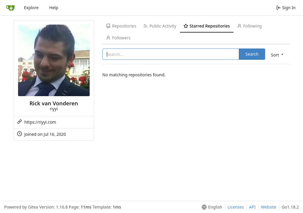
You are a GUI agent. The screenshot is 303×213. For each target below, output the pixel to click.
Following (249, 26)
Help (53, 7)
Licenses (236, 207)
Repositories (121, 26)
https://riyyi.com (40, 122)
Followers (118, 38)
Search (252, 54)
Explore (31, 7)
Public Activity (159, 26)
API (252, 207)
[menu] (277, 54)
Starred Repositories (206, 26)
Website (269, 207)
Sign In (286, 7)
